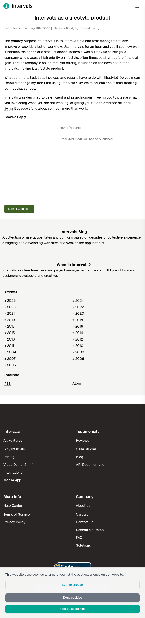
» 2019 (9, 320)
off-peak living (89, 28)
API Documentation (91, 464)
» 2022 (78, 307)
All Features (12, 440)
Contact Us (85, 522)
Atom (76, 383)
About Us (83, 505)
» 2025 (10, 300)
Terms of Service (16, 514)
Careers (82, 514)
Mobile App (12, 480)
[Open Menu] (137, 6)
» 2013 (9, 339)
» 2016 (77, 326)
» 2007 (9, 358)
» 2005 (10, 365)
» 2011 (9, 346)
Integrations (12, 472)
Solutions (83, 545)
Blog (79, 457)
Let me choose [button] (72, 585)
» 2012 (77, 339)
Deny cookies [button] (72, 598)
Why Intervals (14, 449)
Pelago (117, 52)
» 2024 (78, 300)
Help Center (12, 505)
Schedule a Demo (90, 530)
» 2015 (9, 333)
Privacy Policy (14, 522)
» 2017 (9, 326)
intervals (59, 28)
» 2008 (78, 352)
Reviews (82, 440)
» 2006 (78, 358)
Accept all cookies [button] (72, 609)
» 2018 (77, 320)
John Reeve (12, 28)
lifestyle (71, 28)
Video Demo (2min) (18, 464)
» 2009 (10, 352)
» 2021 (9, 313)
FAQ (79, 537)
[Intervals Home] (17, 6)
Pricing (8, 457)
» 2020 (78, 313)
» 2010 (77, 346)
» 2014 (77, 333)
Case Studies (86, 449)
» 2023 (10, 307)
